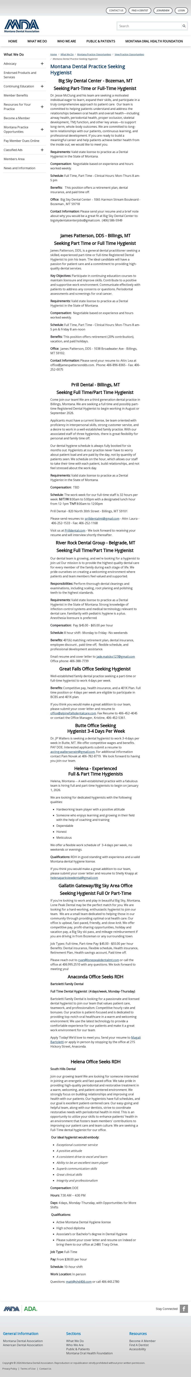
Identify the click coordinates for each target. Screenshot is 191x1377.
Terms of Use (28, 1368)
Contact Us (116, 10)
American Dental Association (23, 1345)
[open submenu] (42, 63)
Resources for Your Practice (17, 106)
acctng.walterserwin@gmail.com (72, 752)
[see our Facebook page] (184, 1309)
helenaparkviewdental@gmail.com (74, 878)
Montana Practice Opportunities (16, 129)
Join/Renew (163, 10)
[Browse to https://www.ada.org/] (22, 1309)
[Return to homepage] (51, 26)
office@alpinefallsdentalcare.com (73, 713)
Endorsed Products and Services (20, 75)
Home (12, 41)
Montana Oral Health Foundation (154, 41)
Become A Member (142, 1341)
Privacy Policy (9, 1368)
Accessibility (137, 1349)
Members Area (14, 159)
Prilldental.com (75, 530)
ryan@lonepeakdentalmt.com (98, 960)
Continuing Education (19, 86)
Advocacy (10, 64)
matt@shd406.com (79, 1282)
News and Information (19, 168)
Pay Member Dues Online (21, 141)
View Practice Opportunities (129, 54)
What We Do (37, 41)
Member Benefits (16, 95)
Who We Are (66, 41)
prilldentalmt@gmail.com (102, 519)
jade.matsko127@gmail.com (115, 656)
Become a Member (17, 118)
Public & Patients (100, 41)
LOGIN (181, 10)
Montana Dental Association (23, 1341)
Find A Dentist (140, 10)
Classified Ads (13, 150)
